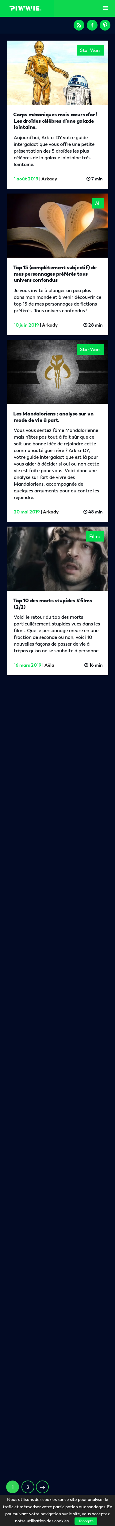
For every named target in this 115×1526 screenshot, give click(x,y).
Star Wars (90, 50)
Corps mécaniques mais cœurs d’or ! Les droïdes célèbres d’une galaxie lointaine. (55, 120)
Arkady (49, 179)
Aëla (50, 662)
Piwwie (25, 8)
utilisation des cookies (48, 1521)
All (98, 203)
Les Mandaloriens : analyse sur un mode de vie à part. (53, 416)
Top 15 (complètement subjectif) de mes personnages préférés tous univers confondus (55, 273)
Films (93, 539)
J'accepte (86, 1521)
